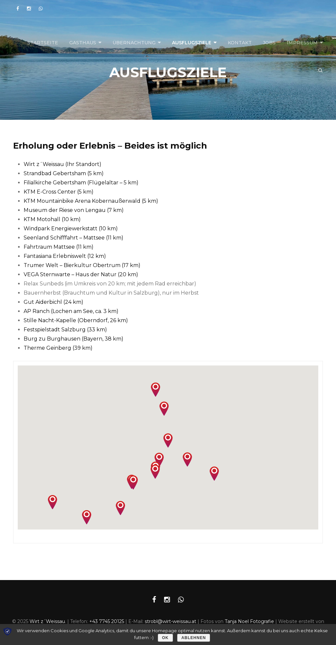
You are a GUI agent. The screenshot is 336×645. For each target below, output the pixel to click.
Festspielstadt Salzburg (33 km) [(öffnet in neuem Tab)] (65, 329)
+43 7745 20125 (106, 621)
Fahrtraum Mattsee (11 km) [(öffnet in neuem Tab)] (59, 247)
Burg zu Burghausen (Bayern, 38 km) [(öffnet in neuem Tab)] (73, 339)
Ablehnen (193, 637)
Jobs (269, 43)
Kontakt (240, 43)
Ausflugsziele (191, 43)
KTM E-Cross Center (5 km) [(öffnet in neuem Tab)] (59, 192)
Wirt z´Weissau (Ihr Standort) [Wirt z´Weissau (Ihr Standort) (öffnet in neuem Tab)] (62, 164)
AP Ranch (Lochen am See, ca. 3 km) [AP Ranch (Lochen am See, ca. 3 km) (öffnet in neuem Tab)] (71, 311)
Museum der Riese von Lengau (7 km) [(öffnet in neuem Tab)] (74, 210)
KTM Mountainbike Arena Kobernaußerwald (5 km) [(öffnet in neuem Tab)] (91, 201)
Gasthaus (82, 43)
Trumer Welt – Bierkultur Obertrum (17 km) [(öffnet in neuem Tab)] (82, 265)
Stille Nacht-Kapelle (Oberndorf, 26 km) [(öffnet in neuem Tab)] (76, 320)
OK (165, 637)
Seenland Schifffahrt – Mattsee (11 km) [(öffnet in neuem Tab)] (73, 238)
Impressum (302, 43)
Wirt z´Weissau (47, 621)
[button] (155, 472)
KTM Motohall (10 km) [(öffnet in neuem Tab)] (52, 219)
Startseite (42, 43)
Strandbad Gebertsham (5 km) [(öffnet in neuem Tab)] (64, 173)
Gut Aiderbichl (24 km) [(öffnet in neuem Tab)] (53, 302)
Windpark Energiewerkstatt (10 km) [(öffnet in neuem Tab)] (71, 228)
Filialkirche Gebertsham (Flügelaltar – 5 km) (81, 182)
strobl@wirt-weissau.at (170, 621)
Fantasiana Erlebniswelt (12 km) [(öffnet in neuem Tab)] (65, 256)
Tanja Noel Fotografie (249, 621)
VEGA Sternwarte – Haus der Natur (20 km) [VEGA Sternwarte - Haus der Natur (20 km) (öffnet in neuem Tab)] (81, 274)
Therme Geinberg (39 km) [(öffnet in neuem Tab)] (58, 348)
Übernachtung (134, 43)
